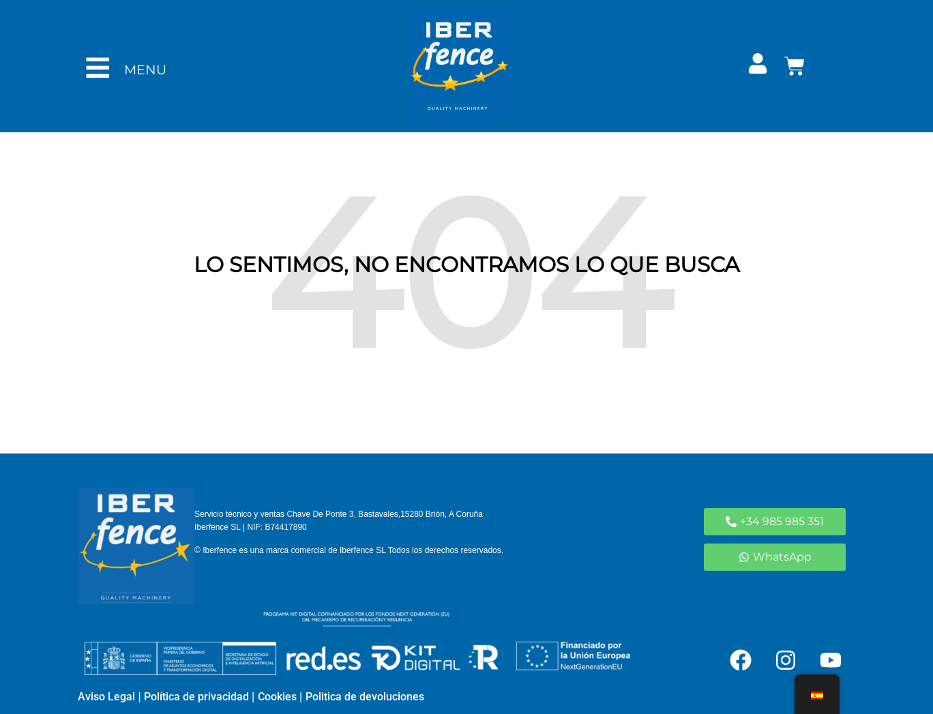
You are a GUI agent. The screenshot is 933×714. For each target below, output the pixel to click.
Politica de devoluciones (365, 696)
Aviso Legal (106, 696)
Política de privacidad (195, 696)
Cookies (277, 696)
